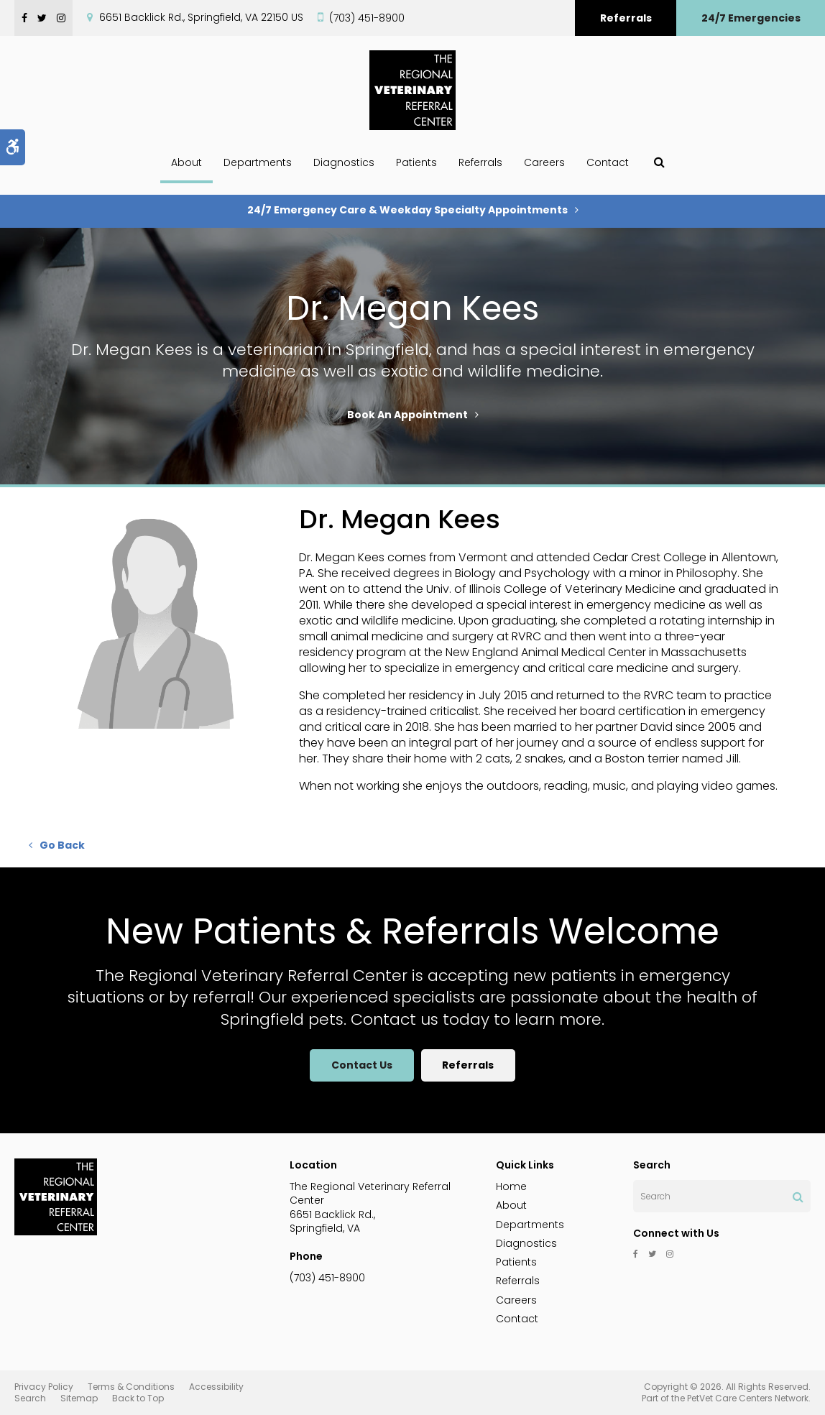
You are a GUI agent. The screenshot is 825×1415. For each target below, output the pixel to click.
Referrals (626, 18)
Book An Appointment (407, 414)
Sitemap (79, 1398)
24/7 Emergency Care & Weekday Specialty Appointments (407, 210)
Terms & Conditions (131, 1387)
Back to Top (138, 1398)
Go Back (62, 845)
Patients (416, 162)
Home (511, 1186)
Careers (544, 162)
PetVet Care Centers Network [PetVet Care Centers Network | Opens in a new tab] (747, 1398)
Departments (257, 162)
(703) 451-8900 (367, 18)
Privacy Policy (43, 1387)
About (186, 162)
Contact (607, 162)
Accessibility (216, 1387)
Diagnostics (343, 162)
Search (30, 1398)
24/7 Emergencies (751, 18)
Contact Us (361, 1065)
